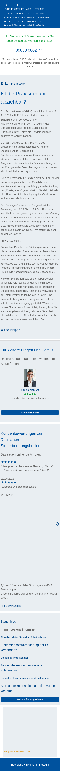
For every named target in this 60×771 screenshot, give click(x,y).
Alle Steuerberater (30, 412)
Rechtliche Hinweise (22, 764)
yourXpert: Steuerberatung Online (17, 752)
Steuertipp (24, 637)
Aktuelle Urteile (9, 637)
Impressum (42, 764)
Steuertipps (10, 330)
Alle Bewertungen (11, 605)
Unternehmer (20, 657)
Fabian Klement (30, 390)
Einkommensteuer (13, 83)
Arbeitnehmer (38, 637)
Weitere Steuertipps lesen (30, 699)
